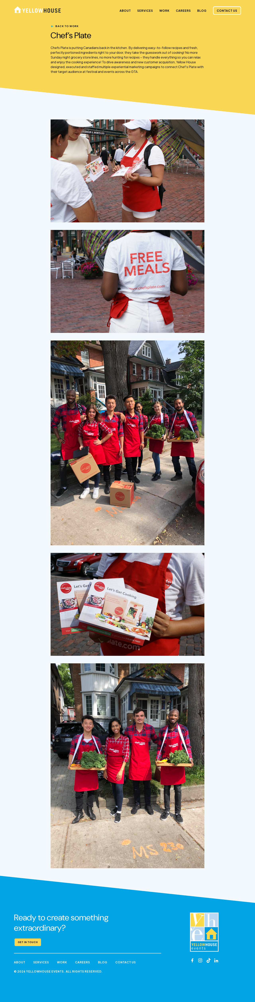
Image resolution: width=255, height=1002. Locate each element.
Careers (183, 10)
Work (164, 10)
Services (145, 10)
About (125, 10)
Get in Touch (28, 942)
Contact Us (227, 10)
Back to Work (66, 26)
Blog (202, 10)
